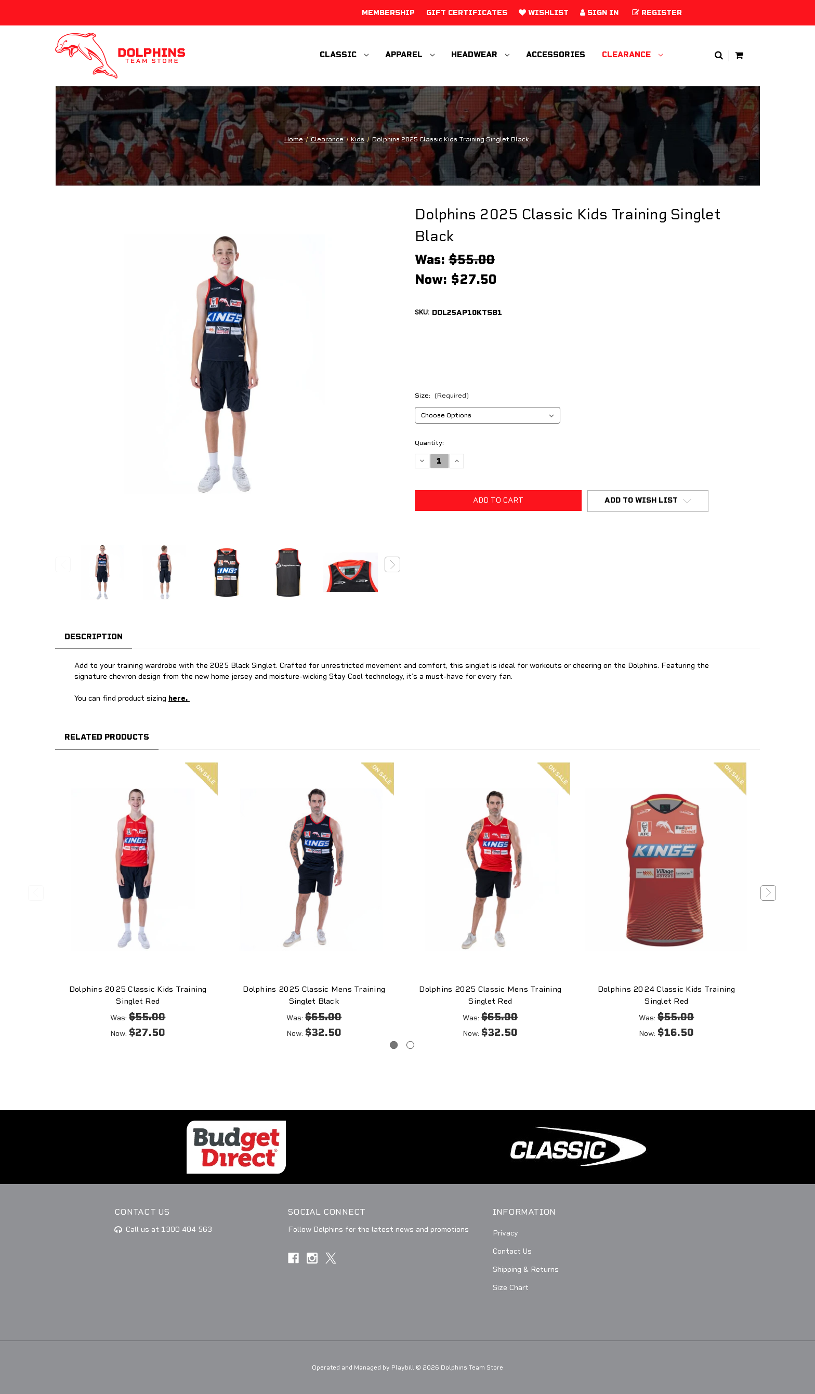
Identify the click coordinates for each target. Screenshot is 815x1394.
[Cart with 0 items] (739, 55)
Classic (344, 54)
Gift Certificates (466, 12)
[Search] (719, 55)
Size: (442, 395)
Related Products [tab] (106, 737)
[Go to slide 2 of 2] (410, 1045)
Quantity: (429, 443)
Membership (388, 12)
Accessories (555, 54)
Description (93, 636)
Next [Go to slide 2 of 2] (768, 893)
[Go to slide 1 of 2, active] (394, 1045)
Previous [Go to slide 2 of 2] (35, 893)
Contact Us (512, 1251)
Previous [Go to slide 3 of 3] (62, 564)
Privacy (505, 1233)
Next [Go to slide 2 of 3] (392, 564)
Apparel (410, 54)
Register (657, 12)
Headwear (480, 54)
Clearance (632, 54)
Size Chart (511, 1287)
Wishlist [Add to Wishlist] (544, 12)
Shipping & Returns (526, 1269)
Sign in (599, 12)
